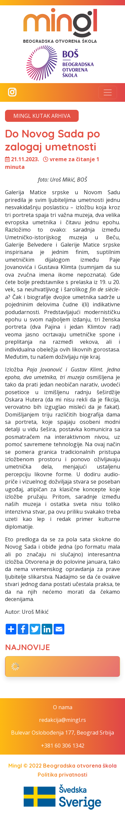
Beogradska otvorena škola (80, 765)
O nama (62, 707)
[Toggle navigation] (107, 92)
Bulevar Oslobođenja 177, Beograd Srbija (62, 732)
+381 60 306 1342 (62, 745)
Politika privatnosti (62, 774)
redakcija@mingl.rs (62, 720)
